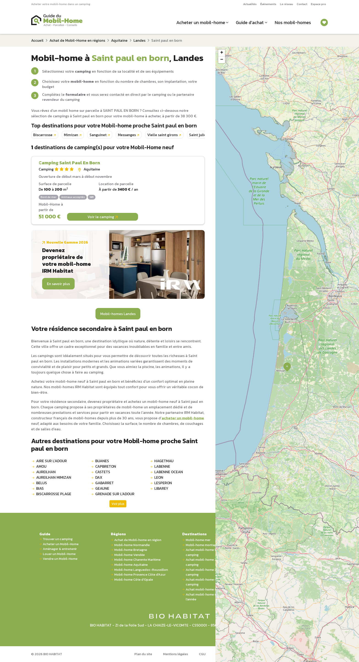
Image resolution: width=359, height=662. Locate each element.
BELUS (41, 483)
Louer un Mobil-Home (59, 554)
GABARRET (104, 483)
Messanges (127, 134)
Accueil (37, 40)
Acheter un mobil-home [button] (200, 22)
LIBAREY (161, 488)
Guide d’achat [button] (250, 22)
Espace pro (318, 4)
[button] (287, 367)
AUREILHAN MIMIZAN (53, 477)
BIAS (40, 488)
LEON (158, 477)
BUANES (102, 461)
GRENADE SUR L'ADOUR (114, 494)
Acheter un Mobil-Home (61, 544)
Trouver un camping (58, 539)
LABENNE (162, 466)
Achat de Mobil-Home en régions (77, 40)
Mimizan (71, 134)
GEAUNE (102, 488)
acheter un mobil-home (183, 418)
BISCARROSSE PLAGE (53, 494)
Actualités (250, 4)
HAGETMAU (164, 461)
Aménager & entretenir (60, 549)
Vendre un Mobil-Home (60, 558)
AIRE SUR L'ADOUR (51, 461)
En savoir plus (58, 283)
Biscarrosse (42, 134)
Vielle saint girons (162, 134)
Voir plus (118, 503)
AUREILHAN (46, 472)
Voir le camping (102, 217)
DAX (98, 477)
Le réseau (286, 4)
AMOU (41, 466)
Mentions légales (175, 654)
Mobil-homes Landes (118, 313)
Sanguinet (98, 134)
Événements (268, 4)
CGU (202, 654)
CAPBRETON (105, 466)
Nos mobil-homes (293, 22)
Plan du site (143, 654)
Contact (302, 4)
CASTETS (102, 472)
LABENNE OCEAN (168, 472)
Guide (44, 534)
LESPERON (163, 483)
